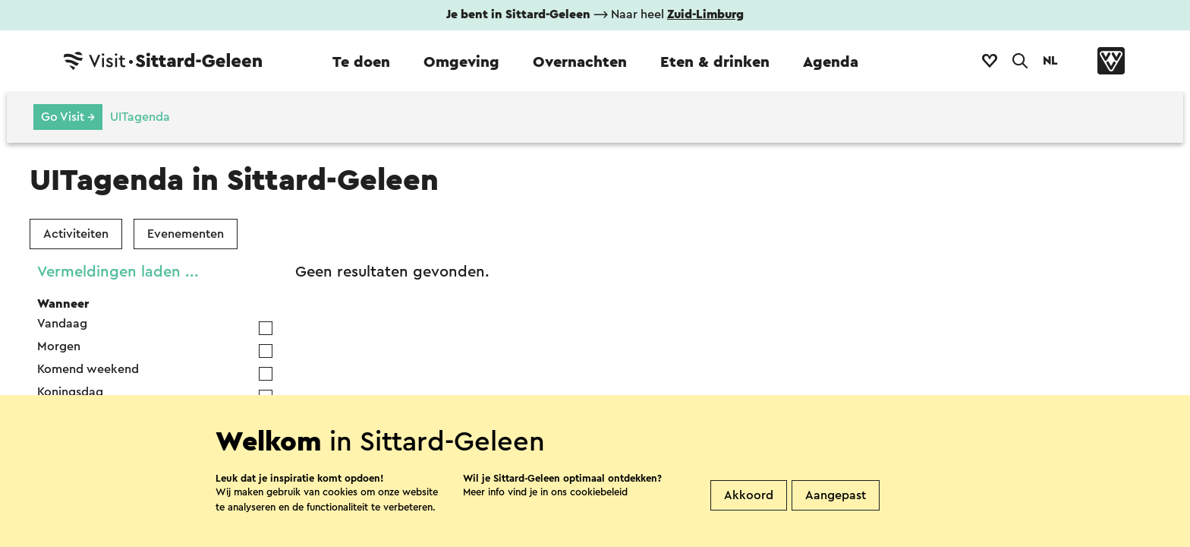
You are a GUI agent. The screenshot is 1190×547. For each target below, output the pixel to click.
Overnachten (580, 62)
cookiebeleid (599, 517)
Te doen (361, 62)
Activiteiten (76, 234)
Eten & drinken (715, 62)
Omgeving (461, 62)
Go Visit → (68, 117)
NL (1050, 61)
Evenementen (185, 234)
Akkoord (748, 520)
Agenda (830, 62)
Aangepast (835, 520)
